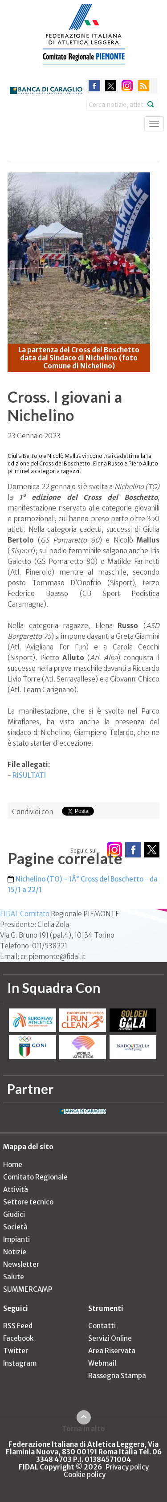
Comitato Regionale (35, 1177)
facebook (94, 85)
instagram (127, 85)
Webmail (102, 1363)
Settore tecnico (28, 1202)
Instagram (20, 1363)
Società (15, 1227)
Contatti (102, 1326)
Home (12, 1164)
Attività (15, 1189)
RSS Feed (18, 1326)
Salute (13, 1277)
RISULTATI (29, 775)
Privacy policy (127, 1467)
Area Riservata (111, 1351)
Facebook (18, 1338)
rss (143, 85)
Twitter (15, 1351)
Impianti (16, 1239)
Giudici (14, 1214)
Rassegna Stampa (117, 1375)
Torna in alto (83, 1428)
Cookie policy (85, 1474)
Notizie (14, 1252)
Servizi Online (110, 1338)
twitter (110, 85)
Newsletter (21, 1264)
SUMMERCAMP (27, 1289)
